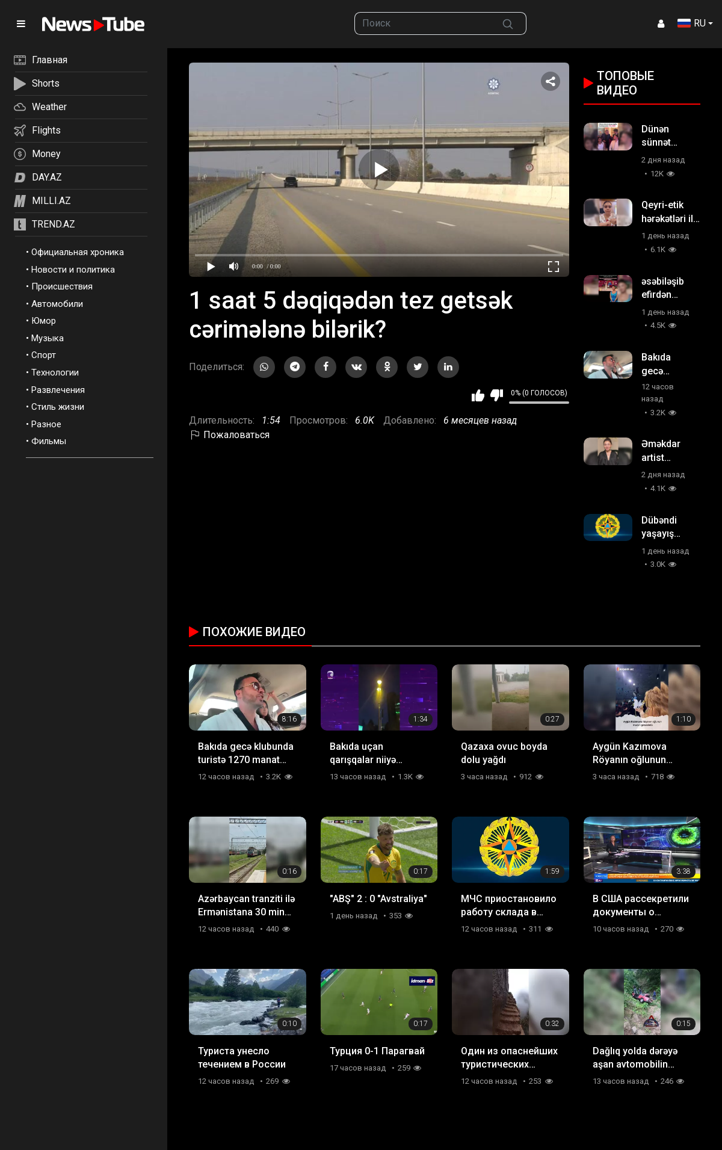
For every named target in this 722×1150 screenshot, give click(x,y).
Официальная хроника (77, 252)
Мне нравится (478, 395)
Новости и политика (73, 269)
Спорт (43, 355)
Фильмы (48, 441)
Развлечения (58, 390)
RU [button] (691, 23)
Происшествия (62, 286)
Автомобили (57, 303)
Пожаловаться (229, 435)
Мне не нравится (496, 395)
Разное (46, 424)
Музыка (47, 338)
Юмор (43, 320)
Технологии (55, 372)
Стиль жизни (57, 406)
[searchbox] (422, 23)
